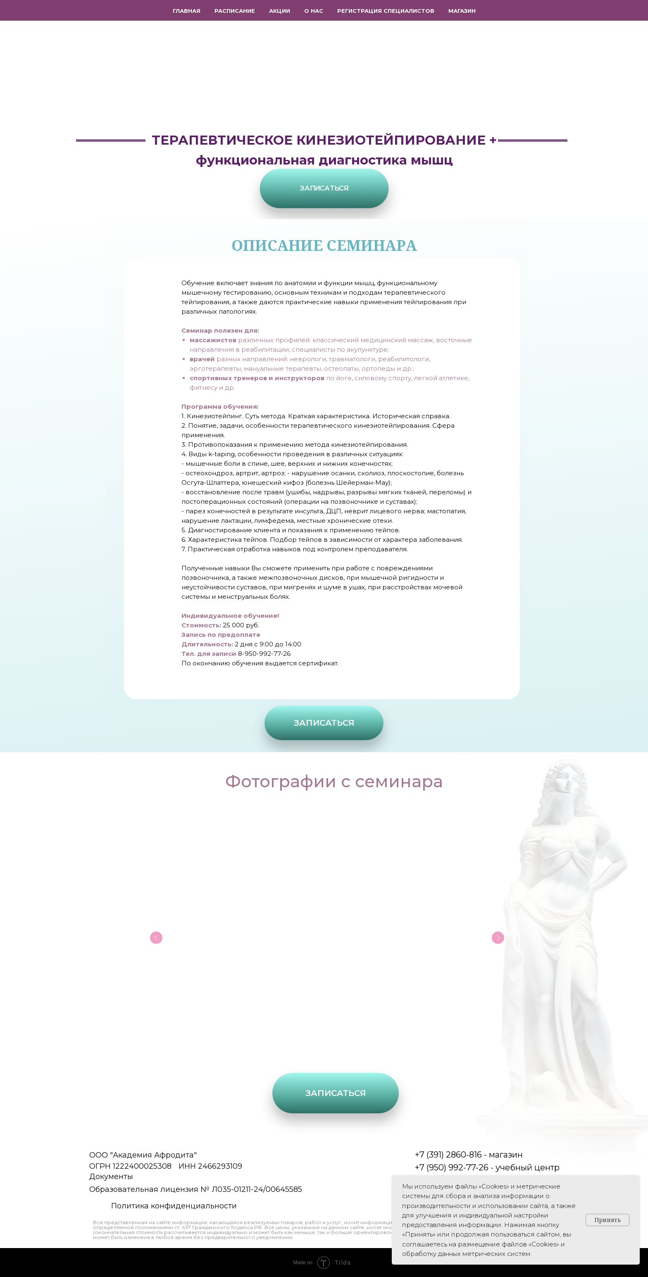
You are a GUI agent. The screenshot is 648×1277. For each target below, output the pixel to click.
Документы (111, 1176)
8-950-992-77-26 (264, 654)
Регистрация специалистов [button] (385, 10)
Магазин (462, 10)
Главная (186, 10)
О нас (313, 10)
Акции (279, 10)
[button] (324, 188)
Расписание (234, 10)
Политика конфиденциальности (174, 1205)
